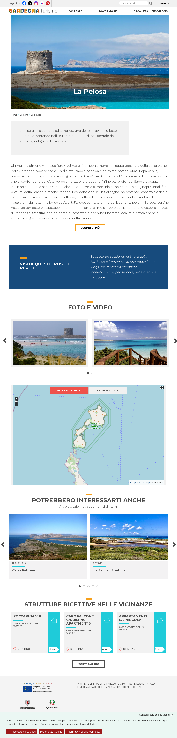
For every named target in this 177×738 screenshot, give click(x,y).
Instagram (36, 2)
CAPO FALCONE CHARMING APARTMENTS (80, 619)
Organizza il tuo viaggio (151, 11)
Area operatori (117, 684)
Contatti (138, 687)
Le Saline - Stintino (109, 570)
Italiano (162, 3)
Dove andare (108, 11)
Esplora (24, 114)
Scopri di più (90, 227)
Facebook (24, 2)
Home (14, 114)
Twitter (30, 2)
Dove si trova (107, 390)
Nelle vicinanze (69, 390)
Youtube (48, 2)
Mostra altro (88, 664)
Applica (150, 3)
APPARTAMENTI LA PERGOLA (133, 618)
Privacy (150, 684)
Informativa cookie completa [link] (83, 731)
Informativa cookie (91, 687)
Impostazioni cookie (117, 687)
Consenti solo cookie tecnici (158, 714)
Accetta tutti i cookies (22, 731)
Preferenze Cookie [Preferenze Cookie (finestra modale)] (51, 731)
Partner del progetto (91, 684)
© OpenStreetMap (140, 482)
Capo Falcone (23, 570)
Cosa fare (75, 11)
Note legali (136, 684)
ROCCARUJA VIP (27, 616)
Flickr (42, 2)
